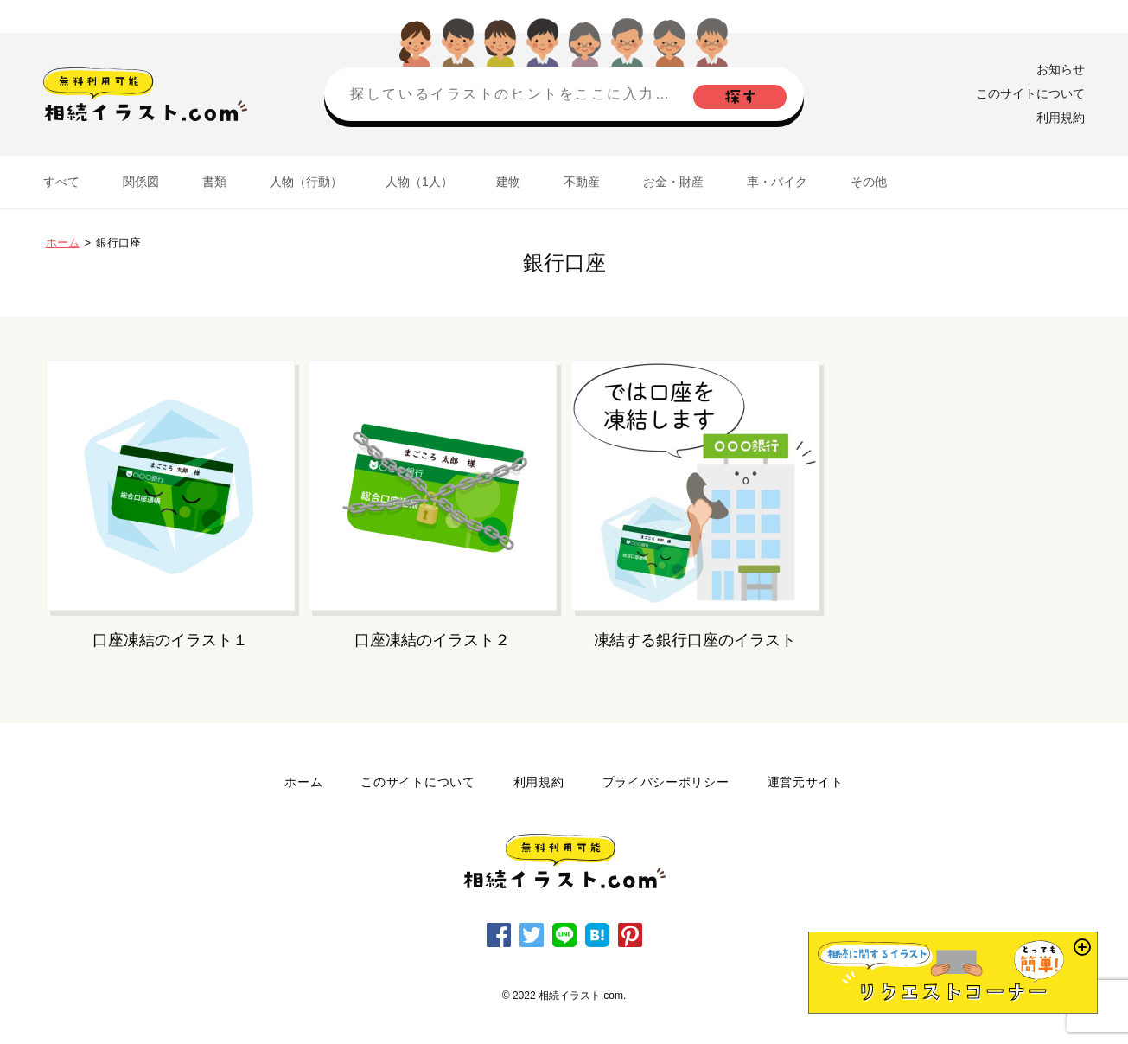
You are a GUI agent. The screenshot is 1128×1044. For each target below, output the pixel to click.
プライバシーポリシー (666, 782)
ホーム (63, 242)
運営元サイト (806, 782)
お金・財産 (673, 182)
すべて (61, 182)
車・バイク (777, 182)
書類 (214, 182)
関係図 (141, 182)
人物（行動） (306, 182)
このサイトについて (1030, 93)
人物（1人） (419, 182)
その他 (869, 182)
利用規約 (1060, 118)
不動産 (582, 182)
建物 (508, 182)
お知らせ (1060, 69)
